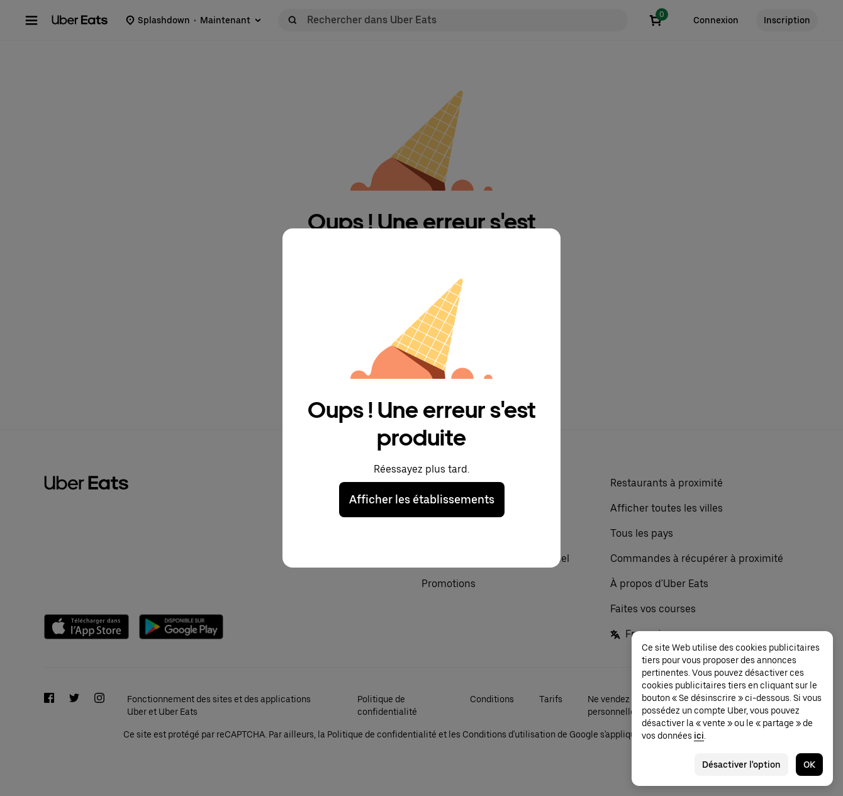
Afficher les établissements (421, 499)
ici (699, 736)
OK (809, 765)
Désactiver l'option (741, 765)
